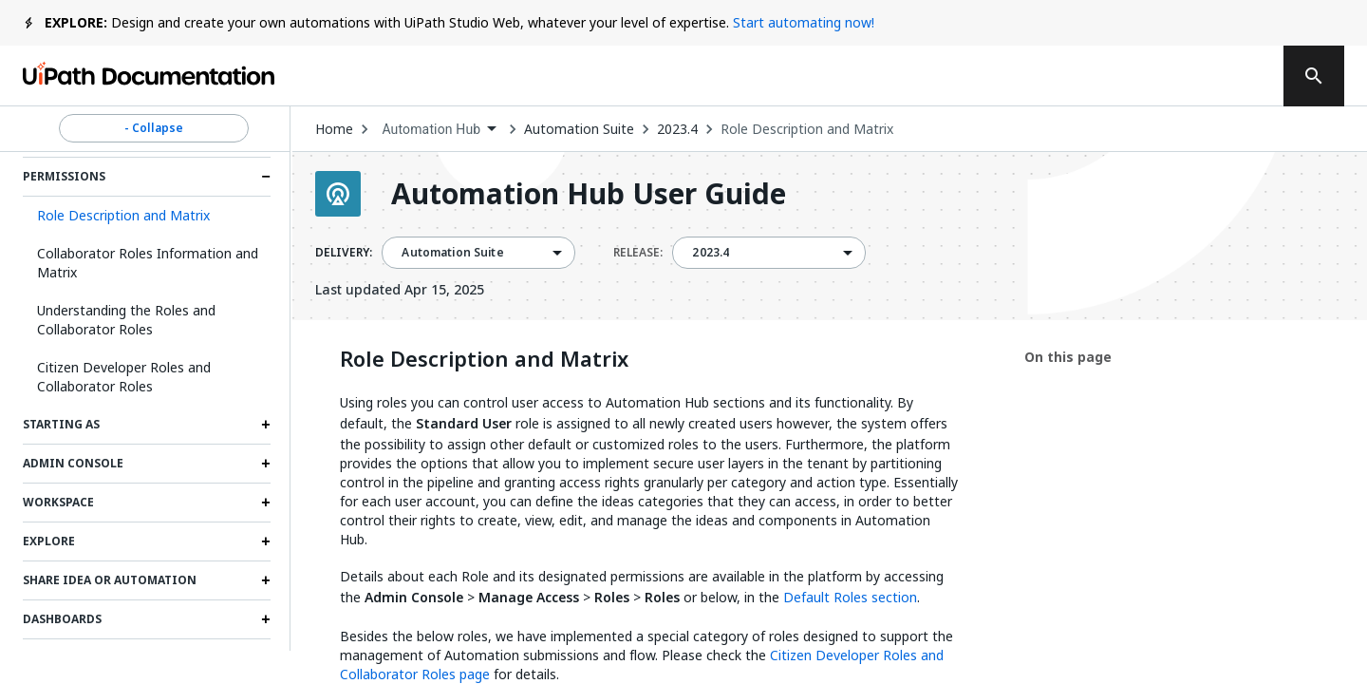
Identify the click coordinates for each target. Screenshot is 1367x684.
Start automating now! (803, 22)
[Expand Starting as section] (266, 424)
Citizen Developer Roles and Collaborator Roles (124, 376)
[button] (147, 216)
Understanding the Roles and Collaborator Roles (126, 319)
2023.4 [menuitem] (710, 252)
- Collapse (154, 128)
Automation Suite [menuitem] (452, 252)
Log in (1121, 76)
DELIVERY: (343, 252)
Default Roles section (850, 597)
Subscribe (1005, 76)
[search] (1313, 76)
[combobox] (438, 130)
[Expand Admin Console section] (266, 463)
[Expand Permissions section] (266, 176)
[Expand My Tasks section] (266, 658)
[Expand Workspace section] (266, 502)
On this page (1068, 357)
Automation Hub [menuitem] (431, 129)
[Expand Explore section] (266, 541)
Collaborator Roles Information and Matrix (147, 262)
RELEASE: (638, 252)
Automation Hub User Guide (588, 194)
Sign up (1216, 76)
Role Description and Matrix (807, 129)
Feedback (871, 76)
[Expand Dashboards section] (266, 619)
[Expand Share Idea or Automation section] (266, 580)
